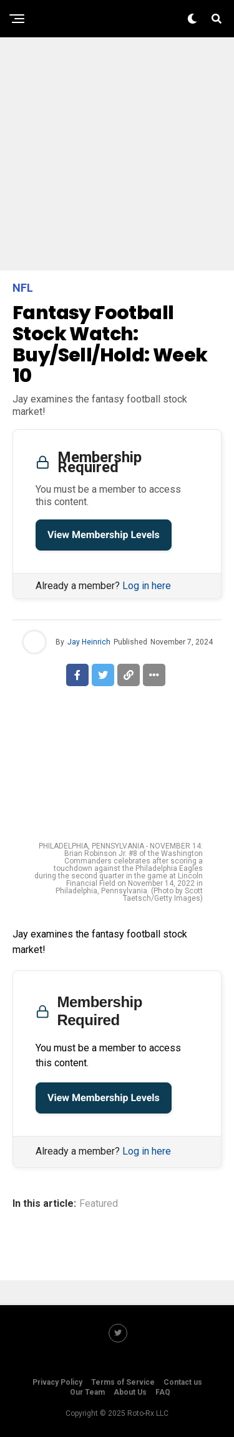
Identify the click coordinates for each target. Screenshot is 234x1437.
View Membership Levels (103, 535)
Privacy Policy (57, 1382)
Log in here (146, 586)
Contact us (182, 1382)
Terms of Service (123, 1382)
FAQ (162, 1392)
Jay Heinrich (88, 642)
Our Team (87, 1392)
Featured (98, 1204)
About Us (130, 1392)
